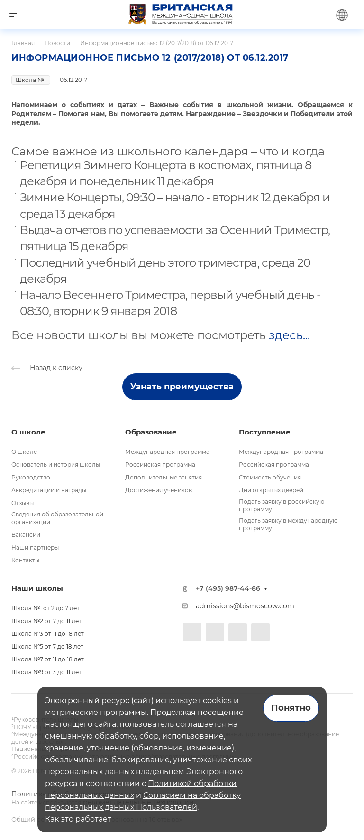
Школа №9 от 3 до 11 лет (46, 672)
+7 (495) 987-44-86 (228, 589)
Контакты (25, 560)
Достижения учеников (158, 490)
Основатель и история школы (55, 464)
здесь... (289, 335)
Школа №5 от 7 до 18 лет (47, 646)
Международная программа (167, 451)
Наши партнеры (35, 547)
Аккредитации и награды (48, 490)
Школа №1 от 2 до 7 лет (45, 608)
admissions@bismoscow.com (245, 606)
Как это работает (78, 818)
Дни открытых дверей (271, 490)
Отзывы (22, 502)
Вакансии (25, 534)
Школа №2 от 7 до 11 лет (46, 620)
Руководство (30, 477)
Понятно (291, 708)
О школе (24, 451)
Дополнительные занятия (163, 477)
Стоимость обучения (270, 477)
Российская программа (160, 464)
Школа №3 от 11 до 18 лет (47, 633)
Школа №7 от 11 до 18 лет (47, 659)
